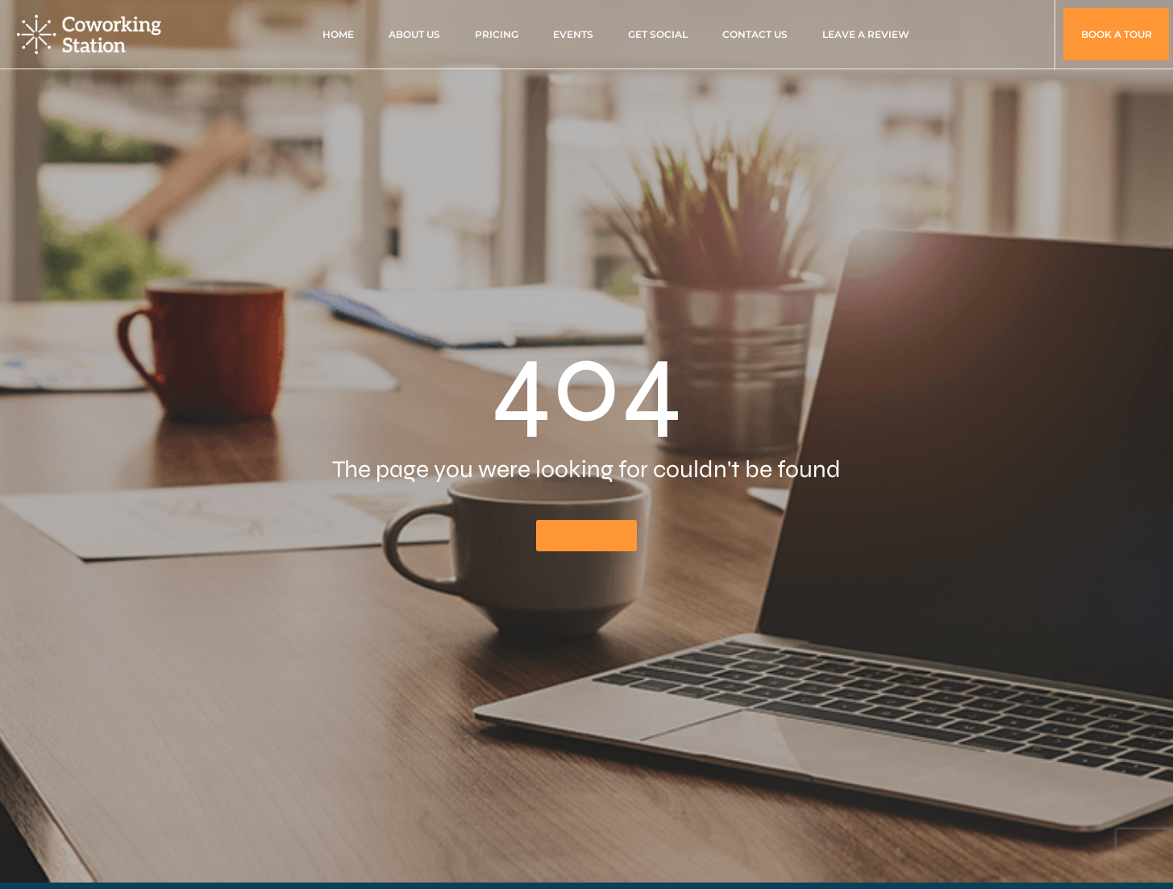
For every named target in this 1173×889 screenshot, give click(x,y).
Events (573, 34)
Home (338, 34)
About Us (414, 34)
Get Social (658, 34)
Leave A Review (865, 34)
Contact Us (755, 34)
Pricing (496, 34)
